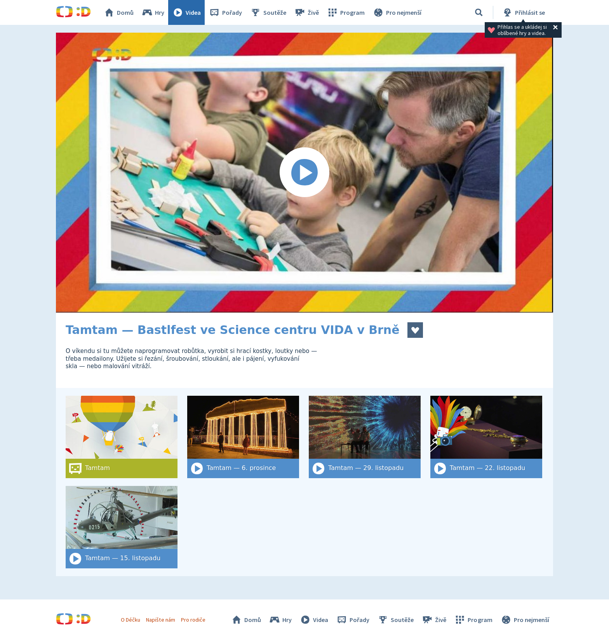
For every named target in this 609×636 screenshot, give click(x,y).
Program (346, 12)
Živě (306, 12)
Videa (186, 12)
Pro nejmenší (396, 12)
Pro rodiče (193, 619)
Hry (152, 12)
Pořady (225, 12)
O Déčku (130, 619)
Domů (118, 12)
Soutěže (268, 12)
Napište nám (160, 619)
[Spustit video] (304, 173)
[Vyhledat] (479, 12)
